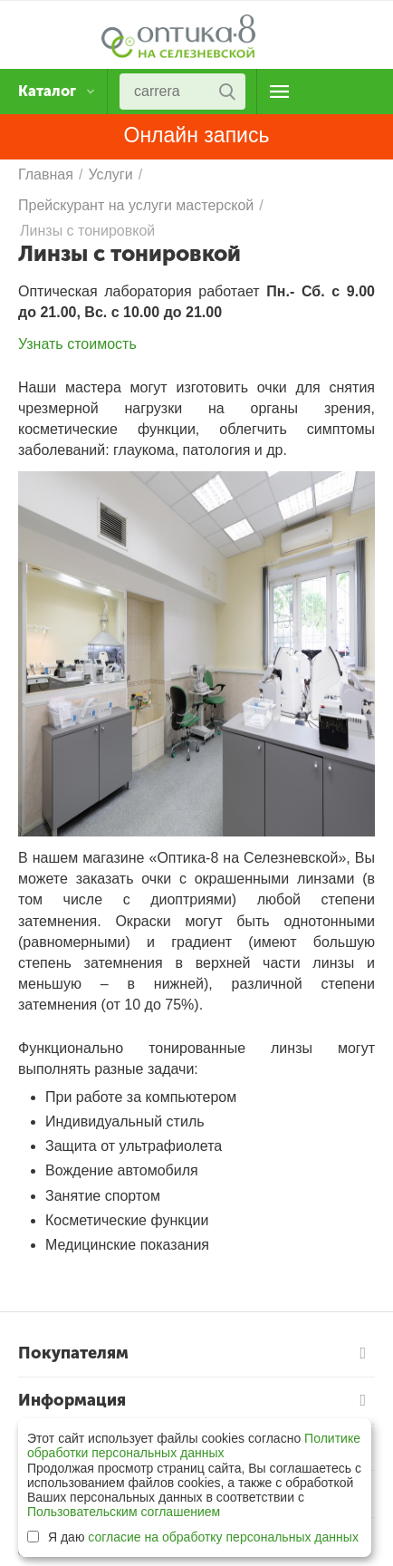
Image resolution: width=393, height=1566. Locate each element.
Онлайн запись (197, 135)
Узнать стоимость (77, 344)
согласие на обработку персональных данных (223, 1537)
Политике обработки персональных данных (193, 1445)
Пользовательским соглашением (123, 1511)
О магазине (279, 91)
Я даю (193, 1537)
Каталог (49, 91)
